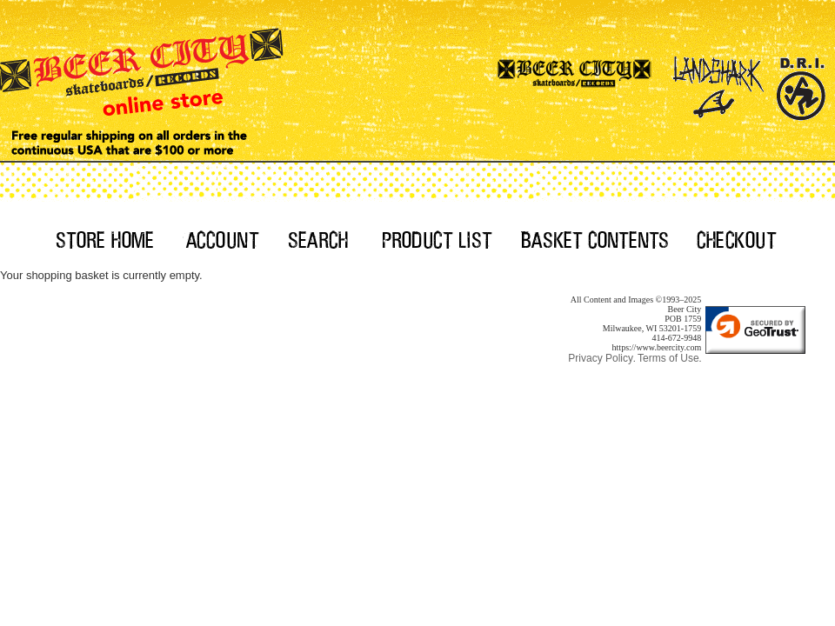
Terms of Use (668, 358)
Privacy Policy (600, 358)
